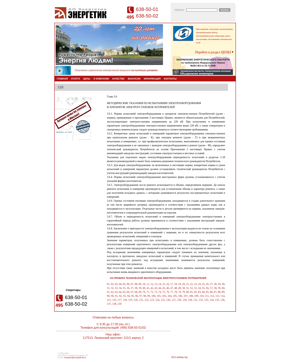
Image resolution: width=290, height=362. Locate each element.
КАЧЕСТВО (118, 78)
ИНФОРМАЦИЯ (152, 78)
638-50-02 (147, 16)
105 (175, 296)
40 (143, 288)
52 (191, 288)
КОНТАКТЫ (170, 78)
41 (147, 288)
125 (163, 299)
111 (207, 296)
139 (119, 303)
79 (179, 292)
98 (144, 296)
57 (211, 288)
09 (140, 284)
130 (190, 299)
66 (128, 292)
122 (146, 299)
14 (159, 284)
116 (114, 299)
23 (195, 284)
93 (124, 296)
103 (164, 296)
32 (112, 288)
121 (141, 299)
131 (195, 299)
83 (199, 292)
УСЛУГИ (75, 78)
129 (184, 299)
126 (168, 299)
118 (125, 299)
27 (211, 284)
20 (183, 284)
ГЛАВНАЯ (62, 78)
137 (109, 303)
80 (187, 292)
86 (211, 292)
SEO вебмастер (179, 357)
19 (179, 284)
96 (136, 296)
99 (148, 296)
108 (191, 296)
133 (206, 299)
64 (120, 292)
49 (179, 288)
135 (217, 299)
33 (116, 288)
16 (167, 284)
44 (159, 288)
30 (223, 284)
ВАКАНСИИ (134, 78)
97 (140, 296)
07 (132, 284)
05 (124, 284)
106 (180, 296)
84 (203, 292)
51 (187, 288)
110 (202, 296)
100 (153, 296)
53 (195, 288)
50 (183, 288)
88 (219, 292)
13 (155, 284)
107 (185, 296)
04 (120, 284)
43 (156, 288)
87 (215, 292)
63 (116, 292)
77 (171, 292)
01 (108, 284)
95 (132, 296)
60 (223, 288)
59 (219, 288)
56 (207, 288)
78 (175, 292)
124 (157, 299)
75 (163, 292)
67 (132, 292)
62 (112, 292)
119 (130, 299)
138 (114, 303)
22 (191, 284)
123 (152, 299)
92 (120, 296)
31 (108, 288)
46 (167, 288)
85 (207, 292)
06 (128, 284)
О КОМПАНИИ (101, 78)
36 (128, 288)
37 (132, 288)
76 (167, 292)
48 (175, 288)
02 (112, 284)
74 (159, 292)
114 (222, 296)
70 (143, 292)
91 (116, 296)
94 (128, 296)
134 (212, 299)
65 (124, 292)
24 (199, 284)
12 (151, 284)
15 (163, 284)
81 (191, 292)
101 (159, 296)
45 (163, 288)
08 (136, 284)
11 (148, 284)
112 (212, 296)
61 (108, 292)
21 (187, 284)
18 (175, 284)
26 (207, 284)
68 (136, 292)
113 (217, 296)
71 (147, 292)
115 (109, 299)
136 (222, 299)
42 (152, 288)
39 (139, 288)
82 (195, 292)
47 (171, 288)
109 (196, 296)
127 (174, 299)
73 (156, 292)
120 (136, 299)
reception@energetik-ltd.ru (75, 358)
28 (215, 284)
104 (169, 296)
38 (136, 288)
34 (120, 288)
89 (223, 292)
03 (116, 284)
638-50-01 (147, 9)
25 (203, 284)
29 (219, 284)
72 (152, 292)
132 (201, 299)
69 (139, 292)
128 (179, 299)
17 (171, 284)
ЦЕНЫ (86, 78)
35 (124, 288)
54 (199, 288)
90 (108, 296)
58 (215, 288)
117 (119, 299)
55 (203, 288)
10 (144, 284)
